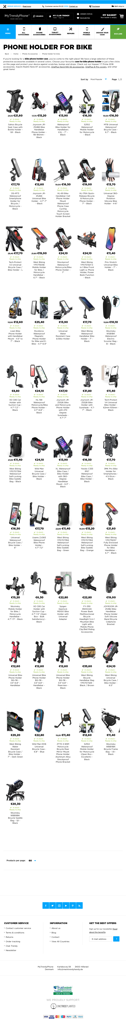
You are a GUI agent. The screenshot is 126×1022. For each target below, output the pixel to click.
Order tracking (13, 941)
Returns (9, 937)
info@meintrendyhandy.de (70, 969)
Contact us (73, 6)
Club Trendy (12, 946)
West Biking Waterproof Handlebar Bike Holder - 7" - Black (86, 336)
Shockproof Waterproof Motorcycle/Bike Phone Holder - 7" (63, 267)
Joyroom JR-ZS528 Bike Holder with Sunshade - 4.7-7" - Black (86, 405)
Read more (27, 6)
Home (15, 54)
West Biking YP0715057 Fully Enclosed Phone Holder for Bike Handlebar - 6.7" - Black (111, 545)
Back (7, 54)
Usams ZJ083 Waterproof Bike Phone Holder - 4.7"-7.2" (39, 542)
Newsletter (11, 950)
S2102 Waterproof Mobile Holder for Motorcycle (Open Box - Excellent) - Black (87, 751)
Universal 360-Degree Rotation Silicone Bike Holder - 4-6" (111, 198)
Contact (55, 937)
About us (56, 928)
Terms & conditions (15, 933)
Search (38, 16)
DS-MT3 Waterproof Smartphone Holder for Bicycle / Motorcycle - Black (15, 201)
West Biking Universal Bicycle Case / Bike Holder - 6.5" (111, 680)
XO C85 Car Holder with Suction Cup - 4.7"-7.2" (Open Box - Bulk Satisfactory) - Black (39, 614)
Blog (54, 933)
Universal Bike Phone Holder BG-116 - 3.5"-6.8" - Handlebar (15, 680)
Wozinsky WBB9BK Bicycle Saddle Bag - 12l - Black (15, 818)
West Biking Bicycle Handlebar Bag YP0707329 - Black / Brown (87, 680)
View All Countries (60, 941)
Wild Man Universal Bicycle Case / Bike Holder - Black (39, 474)
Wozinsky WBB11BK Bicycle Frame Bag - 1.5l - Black (111, 749)
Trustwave (94, 6)
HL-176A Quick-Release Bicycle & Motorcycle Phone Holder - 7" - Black (86, 198)
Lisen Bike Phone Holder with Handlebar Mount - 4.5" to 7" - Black (15, 336)
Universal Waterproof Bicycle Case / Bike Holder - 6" (15, 542)
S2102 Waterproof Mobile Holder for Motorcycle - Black (87, 129)
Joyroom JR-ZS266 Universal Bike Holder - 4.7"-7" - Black (39, 198)
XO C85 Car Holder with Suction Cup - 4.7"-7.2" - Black (15, 405)
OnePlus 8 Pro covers (95, 67)
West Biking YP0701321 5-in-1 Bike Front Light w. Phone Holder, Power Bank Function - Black (87, 270)
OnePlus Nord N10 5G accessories (67, 67)
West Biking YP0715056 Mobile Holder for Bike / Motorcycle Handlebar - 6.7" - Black (39, 270)
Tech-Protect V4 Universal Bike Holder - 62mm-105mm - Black (110, 405)
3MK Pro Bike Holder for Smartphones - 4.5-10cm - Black (111, 474)
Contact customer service (18, 928)
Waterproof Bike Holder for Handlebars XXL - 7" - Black (62, 129)
